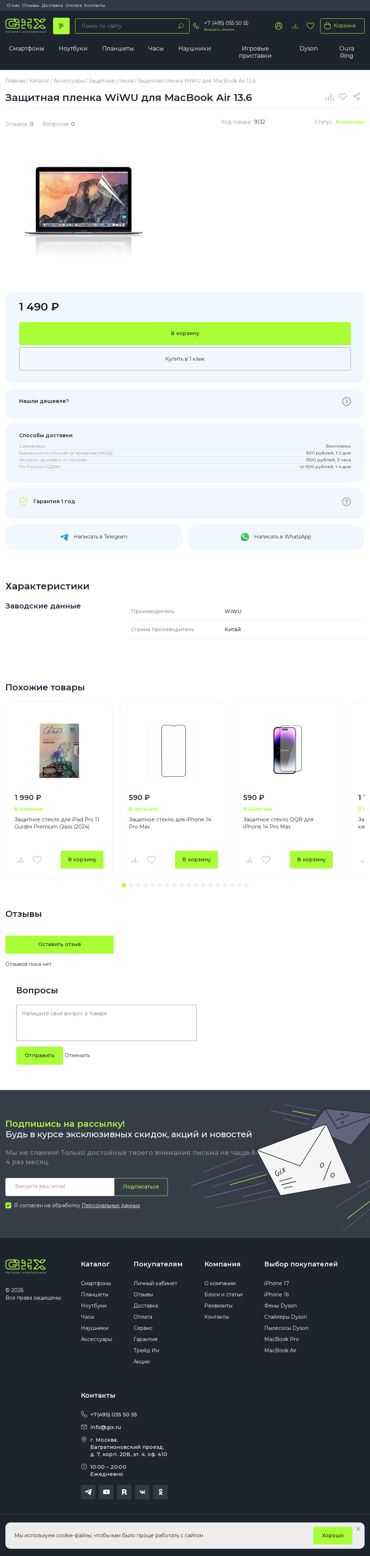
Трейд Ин (146, 1350)
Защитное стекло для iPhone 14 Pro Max (170, 823)
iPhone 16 (276, 1294)
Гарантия (145, 1339)
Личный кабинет (155, 1283)
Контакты (94, 5)
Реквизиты (218, 1305)
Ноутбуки (73, 48)
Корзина (338, 25)
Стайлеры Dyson (285, 1317)
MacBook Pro (281, 1339)
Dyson (309, 48)
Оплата (73, 5)
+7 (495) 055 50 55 (226, 23)
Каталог (95, 1264)
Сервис (143, 1328)
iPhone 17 (276, 1283)
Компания (222, 1264)
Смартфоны (26, 48)
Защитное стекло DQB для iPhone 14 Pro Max (278, 823)
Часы (156, 48)
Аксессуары (96, 1339)
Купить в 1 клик (185, 359)
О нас (13, 5)
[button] (124, 885)
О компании (220, 1283)
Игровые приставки (255, 52)
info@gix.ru (105, 1427)
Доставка (52, 5)
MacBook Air (280, 1350)
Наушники (194, 48)
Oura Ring (346, 52)
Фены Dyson (280, 1305)
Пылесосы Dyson (286, 1328)
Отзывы (30, 5)
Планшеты (118, 48)
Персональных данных (111, 1205)
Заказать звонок (219, 29)
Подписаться (141, 1186)
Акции (142, 1361)
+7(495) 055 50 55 (113, 1414)
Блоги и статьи (223, 1294)
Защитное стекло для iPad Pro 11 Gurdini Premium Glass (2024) (56, 823)
